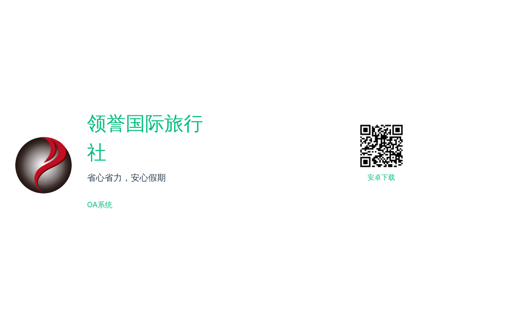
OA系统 (99, 204)
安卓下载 (381, 177)
